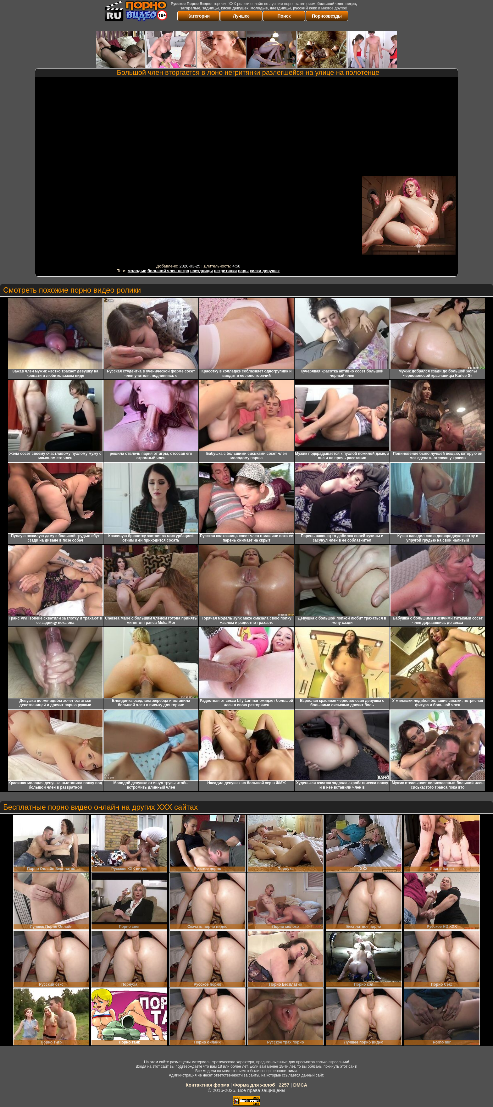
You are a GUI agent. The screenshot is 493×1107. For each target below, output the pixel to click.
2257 (284, 1085)
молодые (137, 270)
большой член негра (168, 270)
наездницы (201, 270)
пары (243, 270)
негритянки (225, 270)
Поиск (284, 16)
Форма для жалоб (254, 1085)
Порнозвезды (327, 16)
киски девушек (265, 270)
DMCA (300, 1085)
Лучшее (241, 16)
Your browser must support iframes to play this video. (198, 170)
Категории (198, 16)
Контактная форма (208, 1085)
